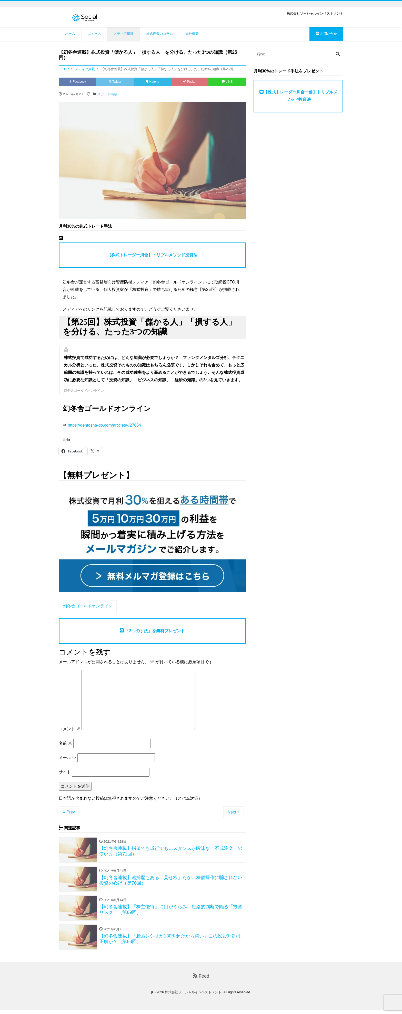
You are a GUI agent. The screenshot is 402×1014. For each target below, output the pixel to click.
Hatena (152, 82)
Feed (201, 980)
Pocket (190, 82)
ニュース (94, 34)
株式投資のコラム (159, 34)
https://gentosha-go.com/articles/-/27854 (104, 426)
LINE (227, 82)
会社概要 (192, 34)
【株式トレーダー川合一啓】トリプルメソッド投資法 (298, 96)
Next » (233, 813)
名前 (65, 744)
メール (67, 758)
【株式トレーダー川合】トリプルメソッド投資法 (152, 255)
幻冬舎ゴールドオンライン (87, 607)
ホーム (70, 34)
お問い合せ (326, 34)
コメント (69, 730)
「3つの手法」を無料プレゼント (152, 631)
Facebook (77, 82)
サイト (65, 772)
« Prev (69, 813)
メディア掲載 (124, 34)
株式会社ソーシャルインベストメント (193, 996)
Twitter (115, 82)
